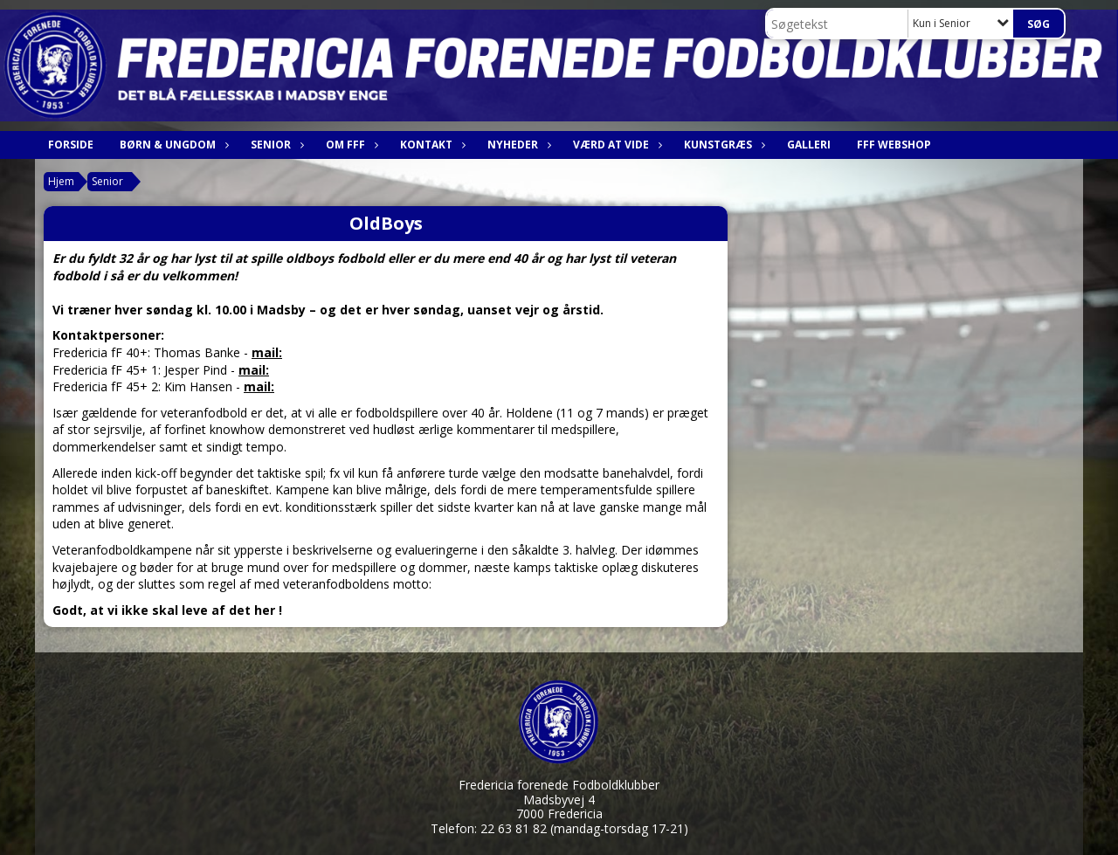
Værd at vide (615, 144)
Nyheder (517, 144)
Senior (275, 144)
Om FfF (350, 144)
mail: (267, 352)
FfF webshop (894, 144)
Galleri (809, 144)
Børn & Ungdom (172, 144)
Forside (70, 144)
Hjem (61, 181)
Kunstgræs (722, 144)
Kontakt (430, 144)
